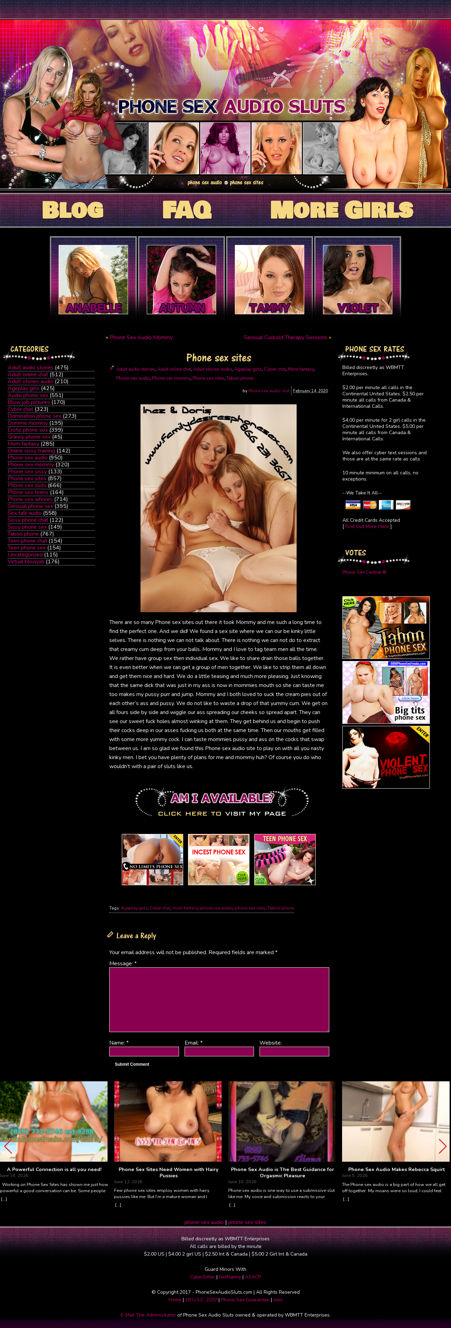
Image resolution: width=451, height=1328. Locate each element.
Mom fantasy (23, 444)
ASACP (253, 1277)
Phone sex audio (28, 457)
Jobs (278, 1299)
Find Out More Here (367, 526)
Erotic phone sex (28, 430)
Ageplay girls (24, 388)
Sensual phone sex (30, 506)
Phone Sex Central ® (364, 572)
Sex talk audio (25, 513)
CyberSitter (202, 1277)
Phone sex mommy (31, 464)
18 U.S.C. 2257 (201, 1299)
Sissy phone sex (27, 527)
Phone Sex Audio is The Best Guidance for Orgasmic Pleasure (282, 1173)
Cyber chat (20, 409)
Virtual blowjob (26, 561)
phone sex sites (250, 908)
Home (175, 1299)
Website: (270, 1043)
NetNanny (230, 1277)
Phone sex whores (30, 499)
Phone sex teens (28, 492)
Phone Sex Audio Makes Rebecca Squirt (396, 1170)
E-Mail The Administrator (148, 1315)
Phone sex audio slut (268, 391)
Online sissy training (31, 451)
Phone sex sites (27, 478)
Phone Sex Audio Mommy (141, 337)
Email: (194, 1043)
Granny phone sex (29, 437)
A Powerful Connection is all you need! (54, 1170)
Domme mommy (28, 423)
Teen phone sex (27, 548)
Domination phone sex (34, 416)
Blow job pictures (29, 402)
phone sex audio (216, 908)
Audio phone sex (28, 395)
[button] (443, 1146)
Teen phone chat (27, 541)
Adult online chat (28, 374)
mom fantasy (185, 908)
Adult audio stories (30, 367)
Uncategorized (25, 555)
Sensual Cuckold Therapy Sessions (285, 337)
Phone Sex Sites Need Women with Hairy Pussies (169, 1173)
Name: (119, 1043)
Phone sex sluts (27, 485)
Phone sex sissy (27, 471)
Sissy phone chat (28, 520)
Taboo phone (23, 534)
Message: (123, 963)
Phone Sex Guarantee (245, 1299)
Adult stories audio (30, 381)
